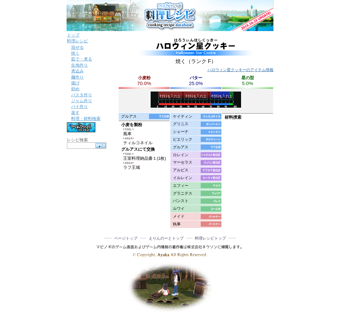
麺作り (77, 77)
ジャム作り (81, 100)
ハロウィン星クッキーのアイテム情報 (240, 70)
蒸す (75, 112)
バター (196, 77)
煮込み (77, 71)
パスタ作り (81, 94)
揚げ (75, 83)
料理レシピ (77, 40)
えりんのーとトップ (166, 238)
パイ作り (79, 106)
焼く (75, 53)
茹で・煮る (81, 59)
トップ (73, 35)
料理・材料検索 (86, 118)
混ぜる (77, 47)
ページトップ (125, 238)
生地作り (79, 65)
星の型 (247, 77)
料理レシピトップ (210, 238)
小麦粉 (144, 77)
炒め (75, 88)
